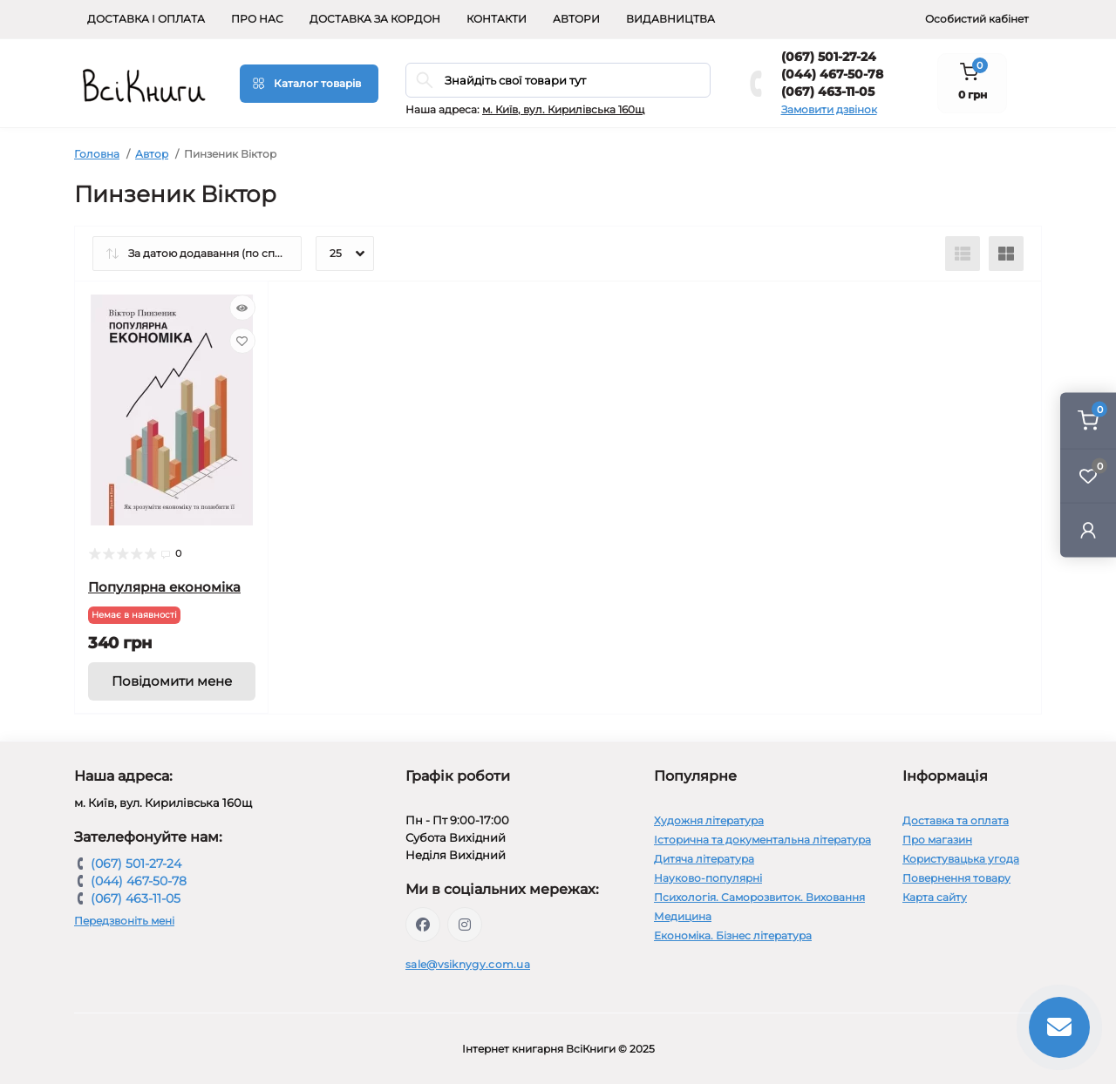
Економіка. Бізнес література (733, 935)
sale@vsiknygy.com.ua (467, 964)
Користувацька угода (960, 858)
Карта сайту (934, 897)
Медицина (682, 916)
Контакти (496, 18)
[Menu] (309, 83)
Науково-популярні (708, 877)
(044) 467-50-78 (832, 74)
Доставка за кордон (375, 18)
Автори (576, 18)
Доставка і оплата (146, 18)
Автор (151, 153)
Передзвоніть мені (124, 920)
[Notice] (171, 681)
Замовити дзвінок (829, 109)
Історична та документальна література (762, 839)
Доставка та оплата (955, 820)
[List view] (962, 253)
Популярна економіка (164, 587)
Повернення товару (956, 877)
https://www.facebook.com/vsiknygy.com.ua (423, 925)
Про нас (257, 18)
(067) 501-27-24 (828, 56)
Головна (96, 153)
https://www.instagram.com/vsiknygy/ (465, 925)
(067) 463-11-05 (827, 91)
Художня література (709, 820)
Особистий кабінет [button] (977, 18)
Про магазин (937, 839)
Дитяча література (704, 858)
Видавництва (670, 18)
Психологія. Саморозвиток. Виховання (759, 897)
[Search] (424, 80)
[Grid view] (1006, 253)
